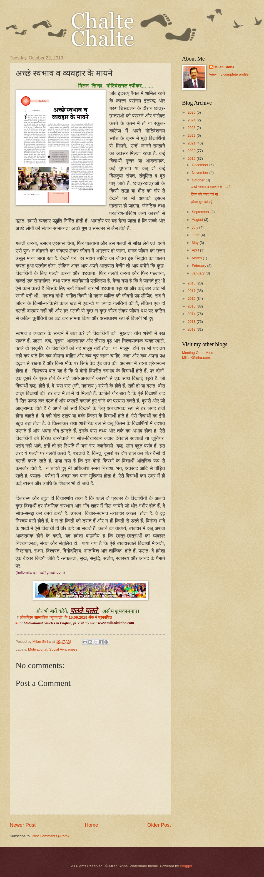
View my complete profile (229, 74)
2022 (192, 135)
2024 (192, 120)
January (198, 273)
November (200, 173)
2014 (192, 314)
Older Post (159, 825)
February (199, 266)
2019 (192, 158)
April (196, 250)
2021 (192, 143)
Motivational (37, 649)
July (195, 227)
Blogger (186, 866)
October (198, 180)
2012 (192, 329)
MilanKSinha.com (196, 358)
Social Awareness (63, 649)
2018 (192, 283)
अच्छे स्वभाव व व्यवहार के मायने (210, 187)
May (196, 243)
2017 (192, 291)
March (197, 258)
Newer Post (23, 825)
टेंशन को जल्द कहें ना (204, 194)
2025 (192, 112)
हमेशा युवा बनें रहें (201, 202)
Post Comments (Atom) (50, 836)
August (198, 220)
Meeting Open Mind (197, 353)
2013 (192, 321)
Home (91, 825)
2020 (192, 151)
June (196, 235)
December (200, 165)
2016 (192, 298)
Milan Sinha (225, 67)
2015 (192, 306)
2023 (192, 128)
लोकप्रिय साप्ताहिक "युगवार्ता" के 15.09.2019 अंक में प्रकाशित (66, 617)
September (201, 212)
